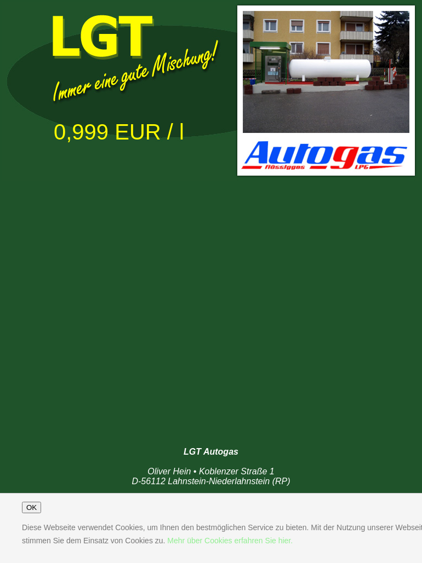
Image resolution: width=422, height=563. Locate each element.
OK (31, 507)
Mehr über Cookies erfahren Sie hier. (230, 540)
